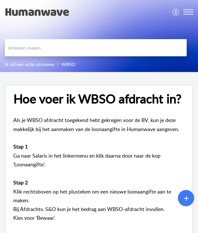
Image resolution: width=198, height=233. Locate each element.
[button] (176, 12)
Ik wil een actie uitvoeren (29, 64)
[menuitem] (176, 12)
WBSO (68, 64)
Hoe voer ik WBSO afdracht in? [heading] (97, 99)
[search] (96, 47)
